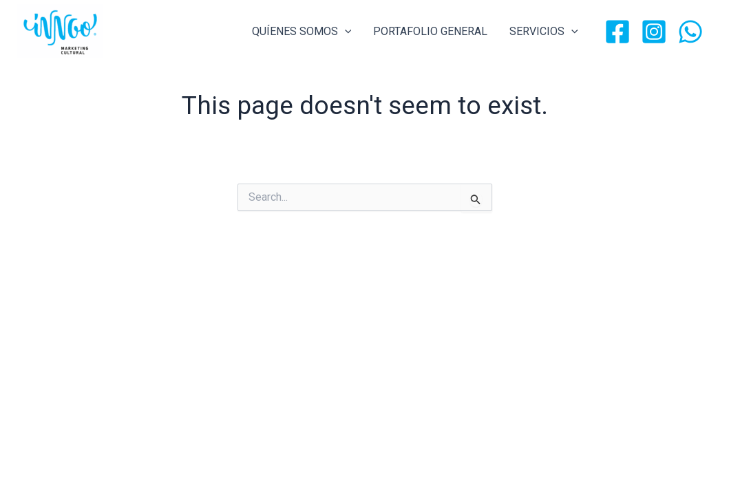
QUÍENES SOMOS (302, 31)
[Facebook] (617, 31)
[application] (345, 31)
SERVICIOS (543, 31)
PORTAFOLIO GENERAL (430, 31)
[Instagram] (654, 31)
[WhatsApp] (690, 31)
